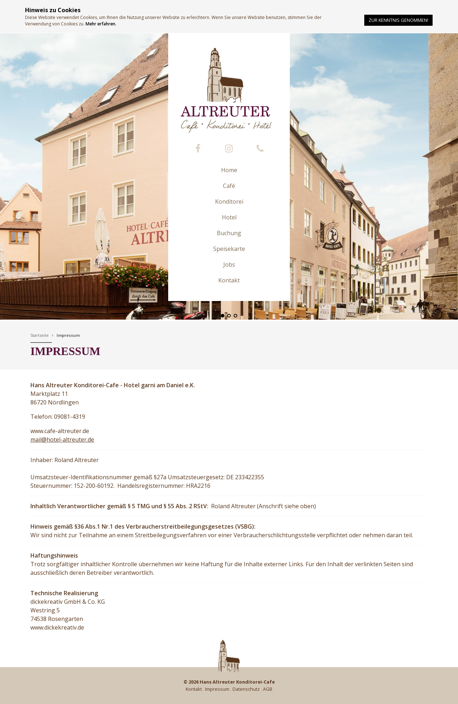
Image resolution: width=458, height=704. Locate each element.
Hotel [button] (229, 217)
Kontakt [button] (229, 280)
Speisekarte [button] (229, 249)
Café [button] (229, 186)
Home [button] (229, 170)
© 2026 (229, 682)
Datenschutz (246, 689)
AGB (267, 689)
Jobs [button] (229, 264)
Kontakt (194, 689)
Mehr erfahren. (101, 24)
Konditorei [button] (229, 201)
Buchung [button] (229, 233)
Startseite (39, 335)
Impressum (68, 335)
